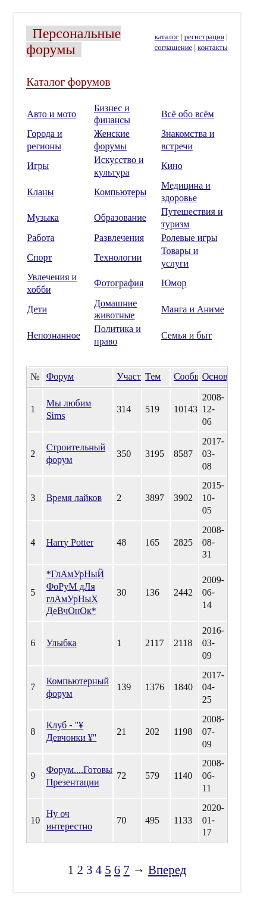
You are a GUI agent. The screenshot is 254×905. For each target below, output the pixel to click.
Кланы (40, 192)
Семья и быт (186, 335)
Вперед (167, 869)
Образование (120, 217)
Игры (38, 166)
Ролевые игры (189, 238)
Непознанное (53, 335)
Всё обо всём (187, 114)
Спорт (39, 257)
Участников (140, 376)
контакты (212, 47)
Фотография (118, 283)
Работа (40, 238)
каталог (167, 37)
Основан (219, 376)
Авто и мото (51, 114)
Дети (37, 309)
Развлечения (119, 238)
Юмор (174, 283)
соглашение (174, 47)
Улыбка (61, 643)
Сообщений (197, 376)
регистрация (204, 37)
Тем (153, 376)
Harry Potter (70, 542)
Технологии (118, 257)
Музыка (43, 217)
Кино (172, 166)
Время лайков (74, 498)
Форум (60, 376)
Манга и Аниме (192, 309)
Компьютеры (120, 192)
